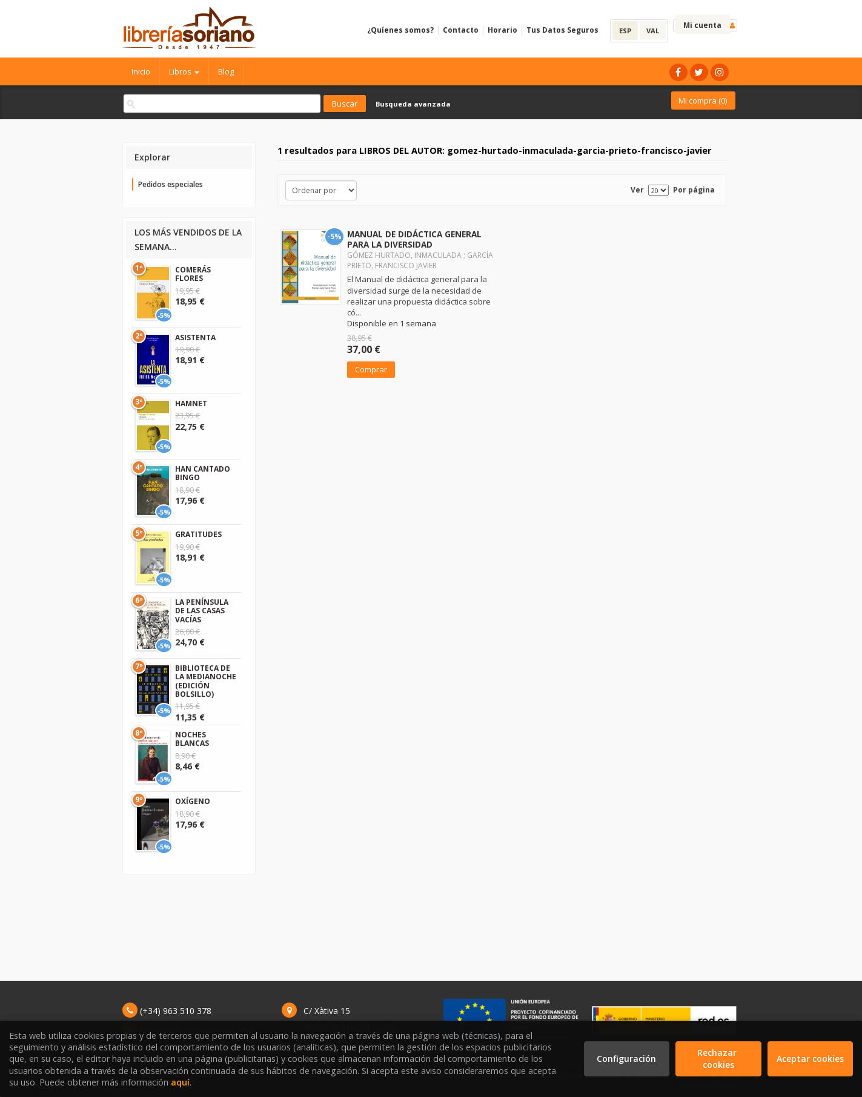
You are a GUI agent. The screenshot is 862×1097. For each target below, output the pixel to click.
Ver (637, 189)
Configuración (626, 1058)
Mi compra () (702, 100)
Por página (694, 189)
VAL (652, 30)
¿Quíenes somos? (400, 30)
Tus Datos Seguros (562, 30)
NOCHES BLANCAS (192, 739)
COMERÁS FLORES (193, 274)
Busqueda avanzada (413, 103)
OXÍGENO (192, 801)
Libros (184, 71)
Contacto (461, 30)
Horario (502, 30)
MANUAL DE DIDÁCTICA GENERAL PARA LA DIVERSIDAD (414, 239)
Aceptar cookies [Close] (810, 1058)
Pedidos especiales (170, 184)
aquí (180, 1082)
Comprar (371, 369)
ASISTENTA (195, 337)
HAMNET (191, 403)
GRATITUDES (198, 534)
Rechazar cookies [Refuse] (718, 1058)
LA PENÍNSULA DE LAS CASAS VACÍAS (201, 611)
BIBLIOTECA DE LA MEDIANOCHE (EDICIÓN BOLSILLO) (205, 681)
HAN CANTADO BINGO (202, 473)
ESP (625, 30)
